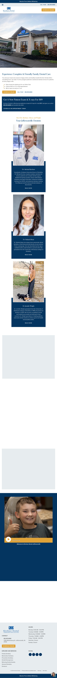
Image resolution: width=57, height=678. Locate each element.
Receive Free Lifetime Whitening (28, 1)
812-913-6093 (7, 105)
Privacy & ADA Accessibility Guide (29, 670)
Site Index (45, 670)
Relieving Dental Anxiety (8, 662)
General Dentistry (7, 664)
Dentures (4, 666)
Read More (28, 188)
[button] (30, 654)
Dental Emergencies (7, 660)
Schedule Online (48, 10)
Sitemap (39, 670)
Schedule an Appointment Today (14, 108)
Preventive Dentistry (7, 658)
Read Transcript (16, 540)
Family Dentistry (6, 654)
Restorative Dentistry (7, 656)
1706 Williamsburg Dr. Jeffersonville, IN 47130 (14, 641)
